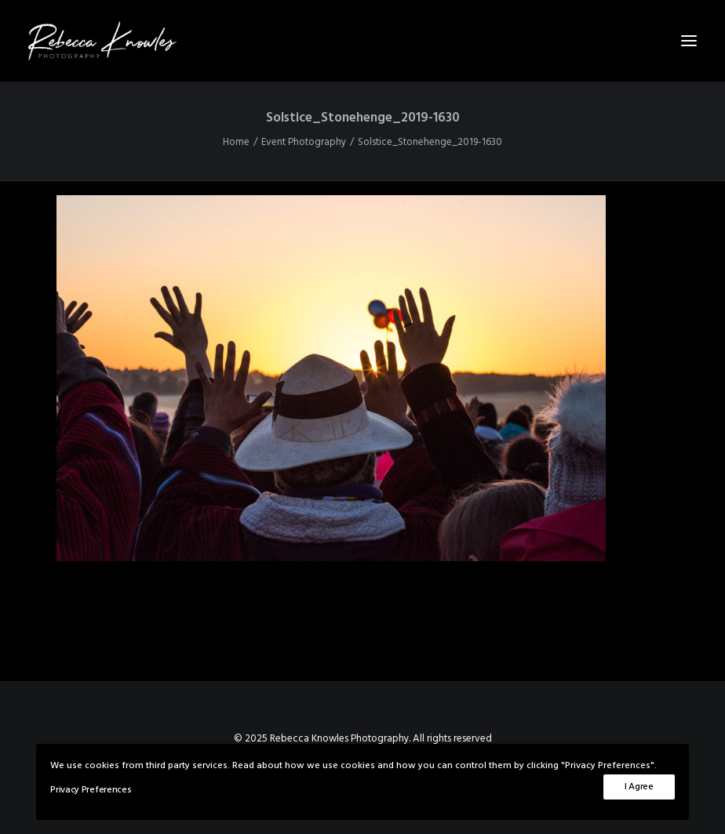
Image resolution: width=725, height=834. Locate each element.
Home (236, 142)
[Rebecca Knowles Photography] (362, 40)
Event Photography (303, 142)
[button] (689, 41)
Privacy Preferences (90, 790)
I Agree (639, 787)
